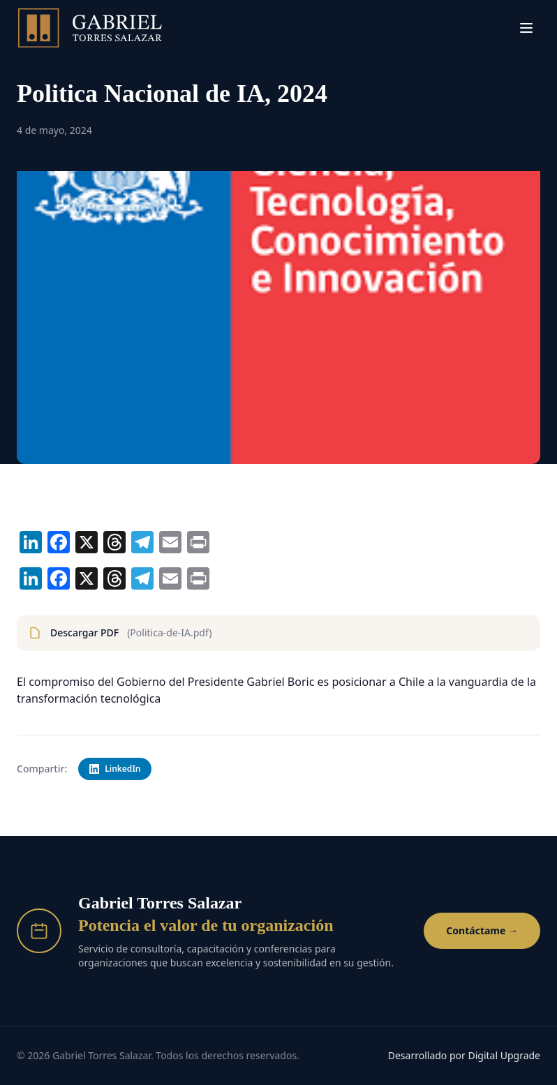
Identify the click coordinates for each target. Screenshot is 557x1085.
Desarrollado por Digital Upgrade (464, 1055)
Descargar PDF (120, 633)
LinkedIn (114, 769)
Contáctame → (482, 930)
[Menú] (526, 28)
